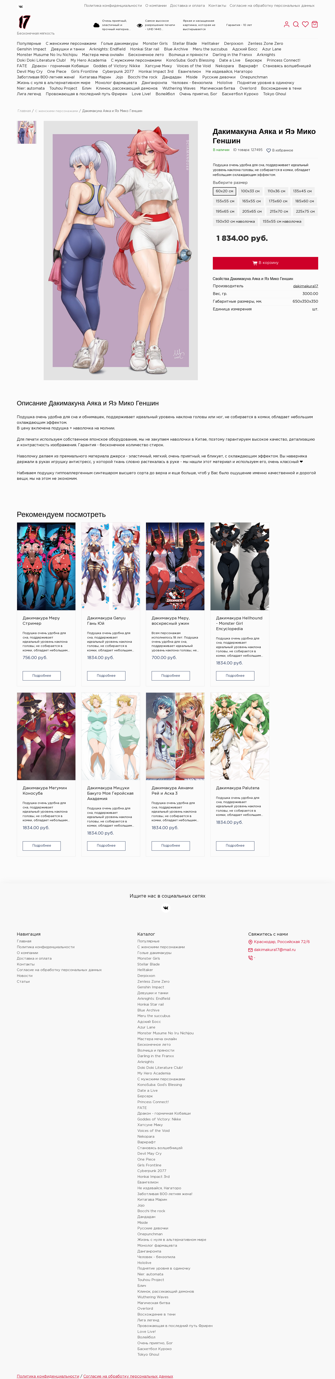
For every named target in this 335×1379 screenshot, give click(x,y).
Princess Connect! (283, 60)
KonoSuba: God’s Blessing (190, 60)
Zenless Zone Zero (265, 44)
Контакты (217, 5)
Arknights (266, 55)
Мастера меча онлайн (103, 55)
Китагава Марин (95, 77)
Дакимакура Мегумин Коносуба (240, 603)
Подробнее (39, 660)
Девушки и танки (68, 49)
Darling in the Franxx (232, 55)
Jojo (119, 77)
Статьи (23, 946)
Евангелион (189, 72)
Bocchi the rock (142, 77)
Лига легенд (29, 94)
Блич (86, 88)
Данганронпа (154, 83)
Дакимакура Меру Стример (38, 600)
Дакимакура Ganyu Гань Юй (89, 600)
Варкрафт (248, 66)
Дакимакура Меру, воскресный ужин (137, 606)
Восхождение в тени (281, 88)
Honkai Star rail (144, 49)
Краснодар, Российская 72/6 (279, 907)
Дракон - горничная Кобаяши (60, 66)
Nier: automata (31, 88)
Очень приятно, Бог (198, 94)
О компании (156, 5)
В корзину (265, 273)
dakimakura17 (305, 296)
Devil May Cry (30, 72)
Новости (24, 940)
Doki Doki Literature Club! (41, 60)
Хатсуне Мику (158, 66)
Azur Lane (271, 49)
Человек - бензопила (192, 83)
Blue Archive (176, 49)
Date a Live (229, 60)
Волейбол (165, 94)
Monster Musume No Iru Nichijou (47, 55)
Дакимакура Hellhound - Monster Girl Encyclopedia (189, 606)
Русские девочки (218, 77)
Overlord (248, 88)
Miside (192, 77)
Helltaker (210, 44)
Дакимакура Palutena (86, 755)
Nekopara (224, 66)
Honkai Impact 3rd (156, 72)
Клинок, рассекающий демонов (127, 88)
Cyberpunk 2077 (118, 72)
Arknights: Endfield (107, 49)
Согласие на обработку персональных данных (272, 5)
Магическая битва (217, 88)
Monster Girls (155, 44)
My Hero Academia (88, 60)
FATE (22, 66)
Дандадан (171, 77)
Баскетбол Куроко (240, 94)
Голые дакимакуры (119, 44)
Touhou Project (63, 88)
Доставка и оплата (187, 5)
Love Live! (141, 94)
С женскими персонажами (71, 44)
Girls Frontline (84, 72)
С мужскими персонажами (136, 60)
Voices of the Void (194, 66)
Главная (24, 111)
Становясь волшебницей (287, 66)
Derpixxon (233, 44)
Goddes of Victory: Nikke (116, 66)
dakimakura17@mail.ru (272, 915)
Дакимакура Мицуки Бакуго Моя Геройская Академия (294, 606)
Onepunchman (253, 77)
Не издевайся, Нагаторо (229, 72)
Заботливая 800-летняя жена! (46, 77)
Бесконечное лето (146, 55)
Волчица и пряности (188, 55)
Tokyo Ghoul (274, 94)
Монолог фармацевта (116, 83)
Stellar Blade (184, 44)
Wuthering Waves (179, 88)
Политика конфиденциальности (113, 5)
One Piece (56, 72)
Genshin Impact (31, 49)
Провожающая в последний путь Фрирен (86, 94)
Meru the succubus (210, 49)
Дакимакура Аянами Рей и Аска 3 (37, 758)
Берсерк (253, 60)
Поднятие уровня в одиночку (265, 83)
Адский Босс (244, 49)
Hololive (224, 83)
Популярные (29, 44)
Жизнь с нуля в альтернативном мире (53, 83)
